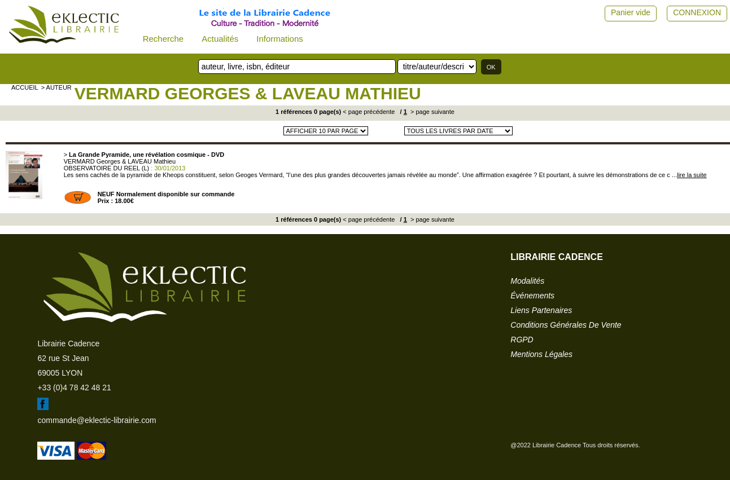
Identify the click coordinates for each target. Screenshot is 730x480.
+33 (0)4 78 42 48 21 (74, 387)
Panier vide (630, 12)
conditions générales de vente (565, 324)
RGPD (521, 339)
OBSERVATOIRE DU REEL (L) (107, 168)
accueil (24, 87)
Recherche (163, 38)
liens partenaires (541, 310)
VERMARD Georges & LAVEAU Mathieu (248, 93)
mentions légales (541, 354)
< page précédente (369, 111)
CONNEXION (697, 12)
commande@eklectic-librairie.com (96, 420)
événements (532, 295)
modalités (527, 280)
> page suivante (431, 111)
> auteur (56, 87)
